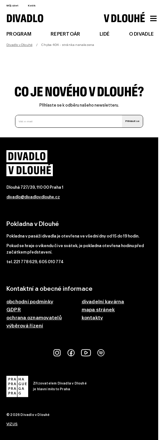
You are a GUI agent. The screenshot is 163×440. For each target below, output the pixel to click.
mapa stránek (98, 309)
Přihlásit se (132, 121)
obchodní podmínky (29, 301)
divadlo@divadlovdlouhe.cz (33, 196)
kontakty (92, 318)
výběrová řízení (24, 326)
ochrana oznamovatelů (34, 318)
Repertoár (65, 34)
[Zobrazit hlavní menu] (153, 18)
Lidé (105, 34)
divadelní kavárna (103, 301)
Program (18, 34)
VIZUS (12, 424)
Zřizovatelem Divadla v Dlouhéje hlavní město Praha (46, 386)
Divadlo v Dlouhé (19, 45)
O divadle (141, 34)
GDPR (13, 309)
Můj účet (12, 5)
